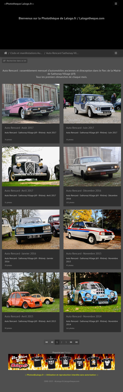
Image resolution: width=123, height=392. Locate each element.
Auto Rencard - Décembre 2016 (83, 190)
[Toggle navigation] (116, 4)
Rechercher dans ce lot (14, 60)
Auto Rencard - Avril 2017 (19, 190)
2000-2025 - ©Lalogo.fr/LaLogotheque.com (61, 381)
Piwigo (67, 352)
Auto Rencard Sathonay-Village (62, 53)
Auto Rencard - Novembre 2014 (83, 316)
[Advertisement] (61, 31)
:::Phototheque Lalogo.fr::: (19, 3)
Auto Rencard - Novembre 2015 (83, 253)
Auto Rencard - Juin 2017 (80, 127)
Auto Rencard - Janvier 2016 (20, 253)
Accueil (5, 53)
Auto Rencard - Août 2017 (19, 127)
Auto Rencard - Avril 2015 (19, 316)
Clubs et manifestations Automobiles (26, 53)
